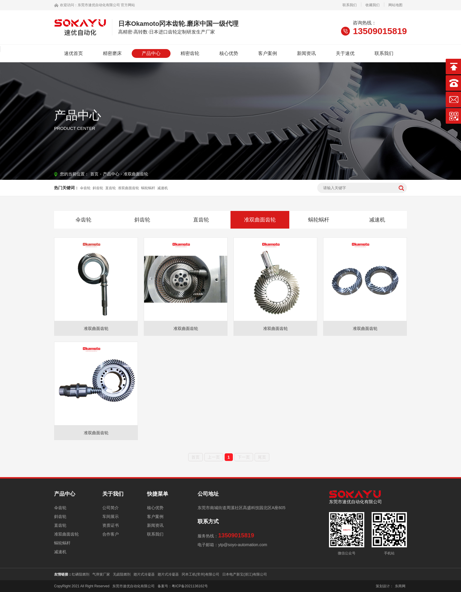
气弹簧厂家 (101, 574)
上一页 (214, 457)
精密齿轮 (190, 53)
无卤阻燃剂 (122, 574)
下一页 (244, 457)
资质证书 (110, 525)
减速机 (162, 188)
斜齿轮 (98, 188)
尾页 (262, 457)
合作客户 (110, 534)
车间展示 (110, 516)
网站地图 (395, 5)
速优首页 (73, 53)
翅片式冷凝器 (144, 574)
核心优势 (228, 53)
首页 (94, 174)
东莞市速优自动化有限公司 (99, 5)
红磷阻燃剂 (80, 574)
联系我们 (350, 5)
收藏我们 (372, 5)
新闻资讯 (306, 53)
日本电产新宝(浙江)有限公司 (244, 574)
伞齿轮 (85, 188)
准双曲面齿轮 (135, 174)
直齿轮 (110, 188)
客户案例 (267, 53)
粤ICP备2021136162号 (190, 586)
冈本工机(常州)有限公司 (200, 574)
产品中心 (151, 53)
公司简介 (110, 507)
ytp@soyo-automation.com (242, 544)
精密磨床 (112, 53)
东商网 (400, 586)
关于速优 (345, 53)
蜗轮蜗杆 (148, 188)
